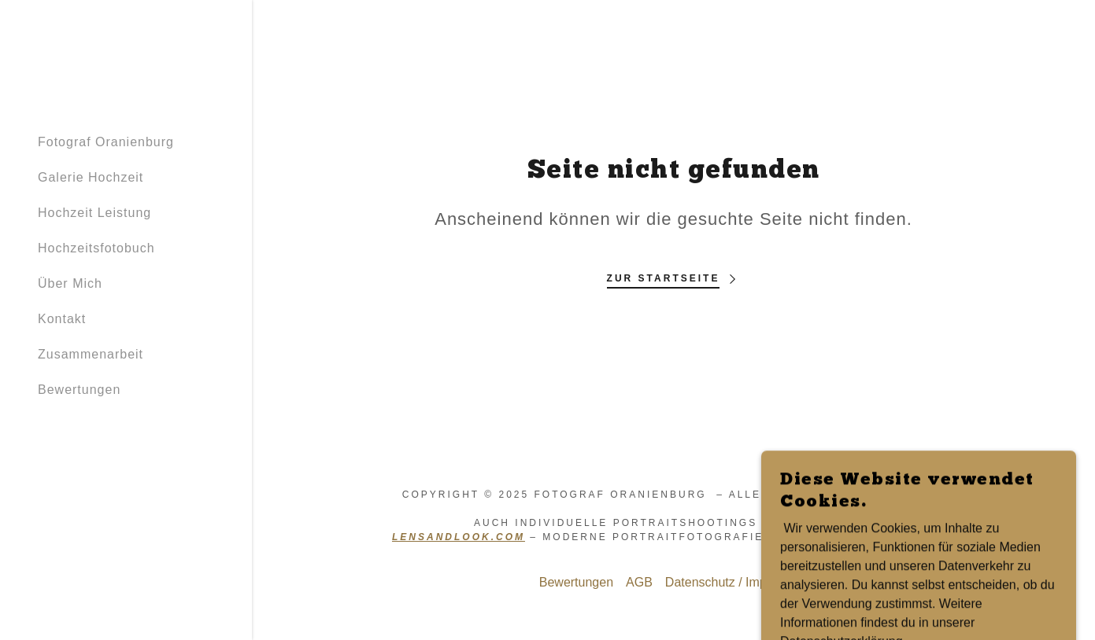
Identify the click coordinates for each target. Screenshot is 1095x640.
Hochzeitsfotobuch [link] (96, 248)
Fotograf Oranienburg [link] (106, 142)
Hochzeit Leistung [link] (94, 212)
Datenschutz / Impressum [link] (736, 582)
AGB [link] (639, 582)
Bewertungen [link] (79, 389)
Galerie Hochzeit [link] (90, 177)
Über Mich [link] (70, 283)
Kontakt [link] (62, 319)
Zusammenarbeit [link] (90, 354)
